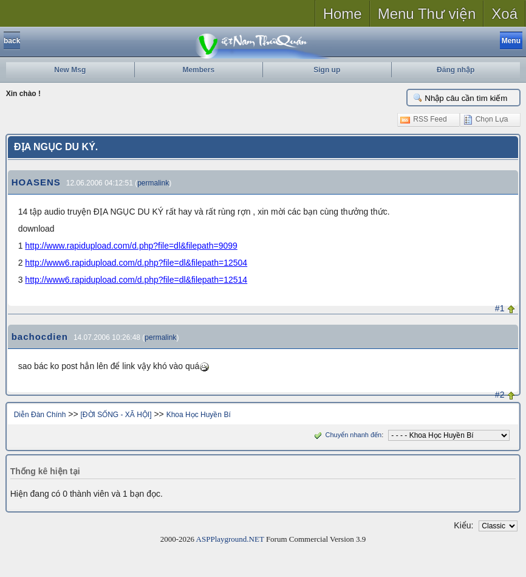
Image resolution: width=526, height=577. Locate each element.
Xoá (504, 13)
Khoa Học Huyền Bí (198, 414)
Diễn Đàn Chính (40, 414)
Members (198, 70)
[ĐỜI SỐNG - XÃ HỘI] (116, 414)
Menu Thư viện (427, 13)
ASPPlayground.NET (230, 539)
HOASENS (36, 182)
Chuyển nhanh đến (346, 434)
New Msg (70, 70)
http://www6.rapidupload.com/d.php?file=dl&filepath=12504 (136, 263)
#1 (500, 308)
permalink (153, 183)
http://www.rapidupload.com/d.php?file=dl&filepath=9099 (131, 245)
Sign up (326, 70)
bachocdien (40, 336)
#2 (500, 394)
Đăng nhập (455, 70)
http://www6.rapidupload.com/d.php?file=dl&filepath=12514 (136, 280)
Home (342, 13)
